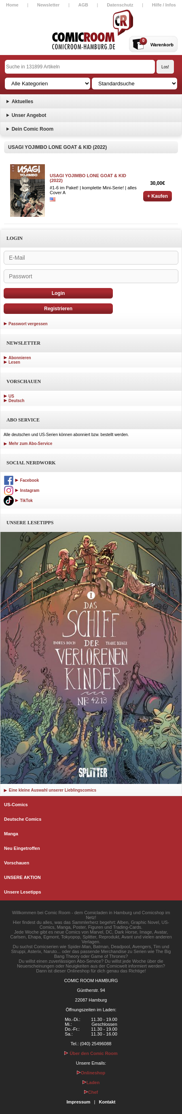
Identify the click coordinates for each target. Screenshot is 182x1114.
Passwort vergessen (28, 324)
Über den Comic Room (91, 1053)
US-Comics (16, 804)
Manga (11, 833)
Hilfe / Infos (164, 4)
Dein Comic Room (32, 129)
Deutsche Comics (22, 819)
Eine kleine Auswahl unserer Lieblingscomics (50, 790)
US (11, 396)
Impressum (79, 1101)
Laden (91, 1082)
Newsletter (48, 4)
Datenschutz (120, 4)
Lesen (14, 362)
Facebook (21, 480)
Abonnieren (19, 358)
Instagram (21, 490)
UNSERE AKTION (22, 877)
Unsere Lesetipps (22, 892)
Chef (91, 1092)
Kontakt (107, 1101)
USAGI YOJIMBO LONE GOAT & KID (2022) (88, 178)
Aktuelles (22, 101)
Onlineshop (91, 1072)
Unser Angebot (29, 115)
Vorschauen (16, 862)
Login (58, 293)
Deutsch (16, 400)
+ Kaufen (157, 196)
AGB (83, 4)
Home (12, 4)
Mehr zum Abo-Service (28, 443)
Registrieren (58, 308)
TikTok (18, 500)
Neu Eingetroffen (22, 848)
